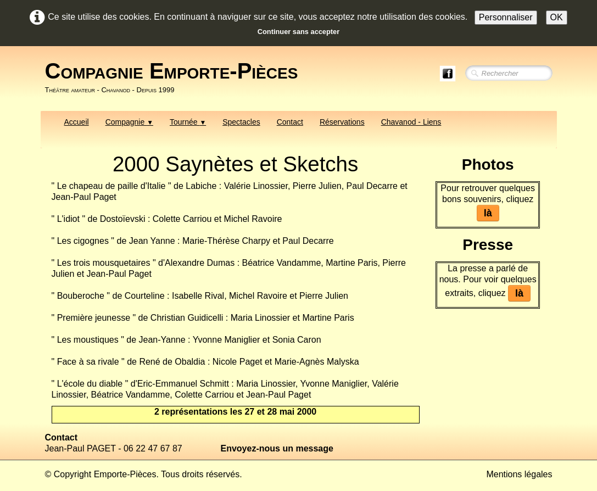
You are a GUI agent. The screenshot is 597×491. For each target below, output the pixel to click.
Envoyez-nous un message (277, 448)
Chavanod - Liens (411, 122)
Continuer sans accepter (298, 31)
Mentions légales (519, 474)
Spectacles (241, 122)
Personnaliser (506, 17)
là (488, 213)
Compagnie (129, 122)
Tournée (188, 122)
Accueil (76, 122)
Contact (290, 122)
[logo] (175, 77)
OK (556, 17)
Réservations (342, 122)
